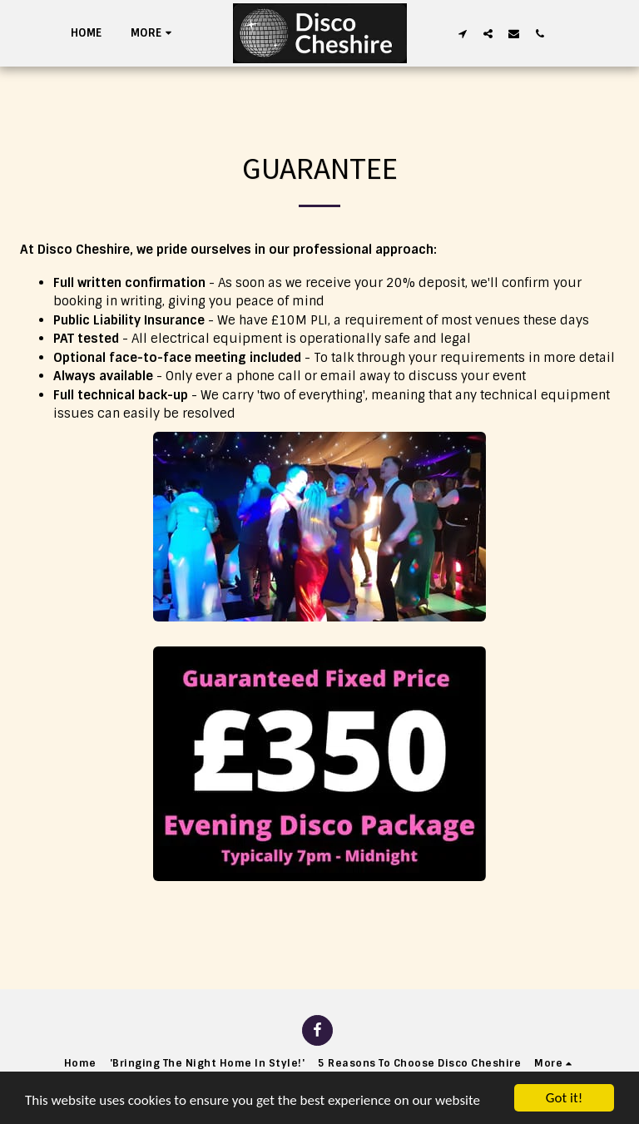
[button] (462, 33)
